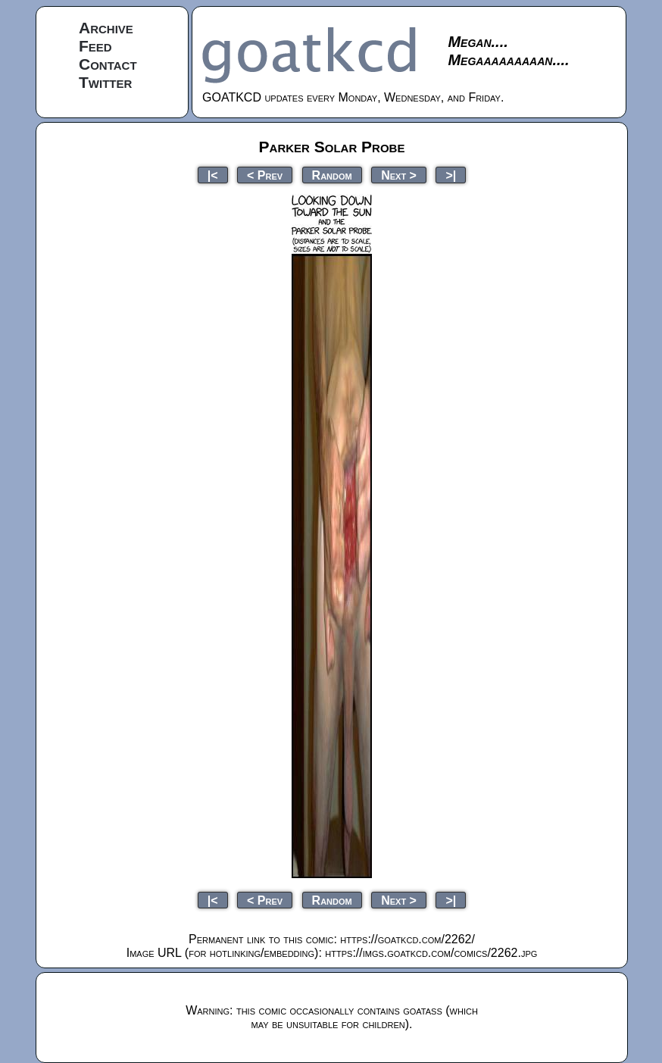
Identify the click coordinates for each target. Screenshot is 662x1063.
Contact (108, 64)
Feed (95, 46)
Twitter (105, 82)
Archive (106, 27)
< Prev (265, 174)
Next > (399, 174)
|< (213, 174)
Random (332, 174)
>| (450, 174)
